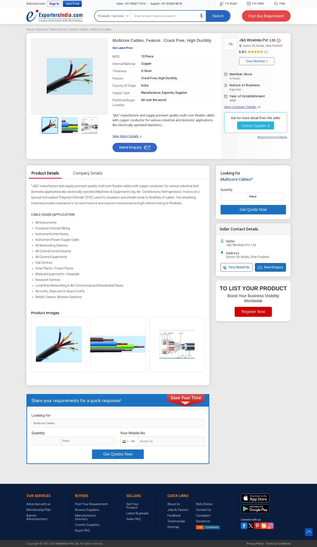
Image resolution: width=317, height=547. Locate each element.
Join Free (72, 4)
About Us (173, 504)
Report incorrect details (272, 137)
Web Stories (204, 504)
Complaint (203, 515)
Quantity (38, 433)
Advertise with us (38, 504)
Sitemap (173, 527)
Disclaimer (203, 521)
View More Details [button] (126, 136)
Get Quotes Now (118, 454)
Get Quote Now (253, 209)
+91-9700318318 (166, 3)
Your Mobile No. (133, 433)
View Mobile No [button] (236, 267)
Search (218, 16)
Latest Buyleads (137, 513)
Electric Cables (79, 29)
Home (30, 29)
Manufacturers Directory (85, 517)
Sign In (54, 4)
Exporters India (54, 16)
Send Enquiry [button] (134, 147)
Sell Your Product (132, 505)
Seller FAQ (133, 519)
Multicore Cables (101, 29)
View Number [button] (256, 61)
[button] (201, 15)
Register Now (253, 311)
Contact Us (203, 510)
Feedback (174, 515)
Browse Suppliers (87, 510)
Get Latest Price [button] (122, 48)
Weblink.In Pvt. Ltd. (67, 543)
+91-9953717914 (131, 3)
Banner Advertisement (36, 517)
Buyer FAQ (82, 530)
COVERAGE (207, 527)
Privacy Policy (255, 543)
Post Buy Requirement (266, 16)
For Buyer (229, 3)
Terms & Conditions (278, 543)
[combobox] (128, 441)
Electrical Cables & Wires (52, 29)
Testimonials (176, 521)
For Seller (256, 3)
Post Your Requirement (91, 504)
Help (280, 3)
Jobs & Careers (177, 510)
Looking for (41, 415)
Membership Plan (38, 510)
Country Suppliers (87, 525)
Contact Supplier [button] (255, 125)
